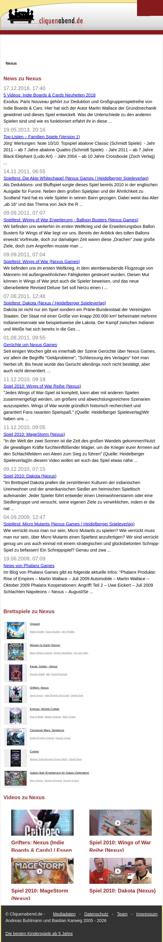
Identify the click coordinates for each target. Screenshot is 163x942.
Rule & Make (37, 716)
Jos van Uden (81, 653)
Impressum (147, 914)
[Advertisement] (82, 47)
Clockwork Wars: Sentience (34, 731)
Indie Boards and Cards (56, 695)
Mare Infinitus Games (41, 653)
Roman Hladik (37, 674)
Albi (48, 674)
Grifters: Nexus (27, 689)
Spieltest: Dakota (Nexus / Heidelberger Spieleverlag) (54, 303)
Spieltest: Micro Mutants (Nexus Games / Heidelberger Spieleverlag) (69, 524)
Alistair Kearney (53, 716)
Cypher (22, 752)
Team (122, 914)
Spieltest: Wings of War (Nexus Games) (41, 261)
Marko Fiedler (37, 631)
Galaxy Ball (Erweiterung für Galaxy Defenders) (47, 774)
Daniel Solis (77, 695)
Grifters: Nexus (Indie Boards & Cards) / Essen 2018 (41, 846)
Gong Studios (53, 631)
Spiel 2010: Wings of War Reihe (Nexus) (42, 386)
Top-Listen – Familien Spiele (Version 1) (41, 136)
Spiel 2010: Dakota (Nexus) (29, 476)
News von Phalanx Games (29, 565)
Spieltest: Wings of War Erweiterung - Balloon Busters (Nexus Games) (70, 219)
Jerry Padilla (67, 631)
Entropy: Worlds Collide (32, 710)
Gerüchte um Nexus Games (30, 344)
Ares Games (36, 780)
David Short (75, 759)
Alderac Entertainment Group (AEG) (49, 759)
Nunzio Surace (71, 780)
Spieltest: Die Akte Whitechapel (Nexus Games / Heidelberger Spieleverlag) (75, 178)
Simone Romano (53, 780)
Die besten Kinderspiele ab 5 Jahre (39, 933)
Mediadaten (64, 914)
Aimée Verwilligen (63, 653)
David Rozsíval (59, 674)
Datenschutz (96, 914)
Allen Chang (69, 716)
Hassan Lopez (63, 738)
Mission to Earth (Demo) (32, 646)
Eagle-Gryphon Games (42, 738)
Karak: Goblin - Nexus (31, 667)
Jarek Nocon (36, 695)
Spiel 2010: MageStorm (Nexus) (34, 434)
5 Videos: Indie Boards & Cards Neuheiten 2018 (49, 95)
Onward (22, 625)
